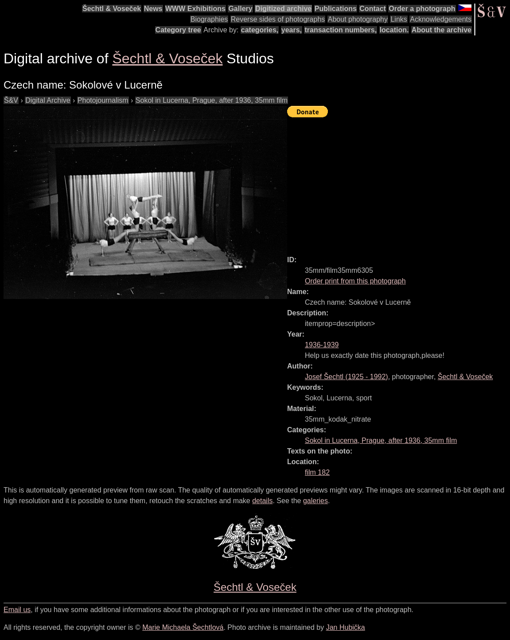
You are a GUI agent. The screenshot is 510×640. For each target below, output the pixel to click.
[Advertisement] (398, 182)
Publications (336, 8)
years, (291, 30)
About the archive (441, 30)
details (262, 500)
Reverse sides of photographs (278, 19)
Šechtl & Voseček (111, 8)
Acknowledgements (440, 19)
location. (394, 30)
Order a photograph (422, 8)
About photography (358, 19)
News (153, 8)
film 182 (317, 472)
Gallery (240, 8)
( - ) (346, 376)
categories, (259, 30)
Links (398, 19)
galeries (315, 500)
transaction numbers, (340, 30)
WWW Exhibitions (195, 8)
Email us (17, 609)
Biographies (209, 19)
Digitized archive (283, 8)
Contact (372, 8)
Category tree (178, 30)
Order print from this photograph (355, 281)
